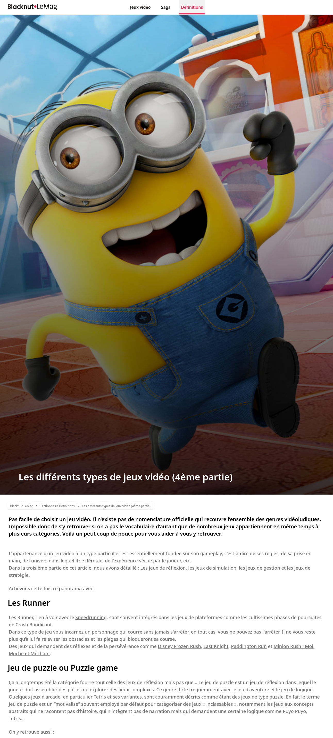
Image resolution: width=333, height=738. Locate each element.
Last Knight (215, 646)
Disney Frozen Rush (179, 646)
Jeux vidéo (140, 7)
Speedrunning (91, 617)
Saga (166, 7)
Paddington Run (249, 646)
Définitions (192, 7)
